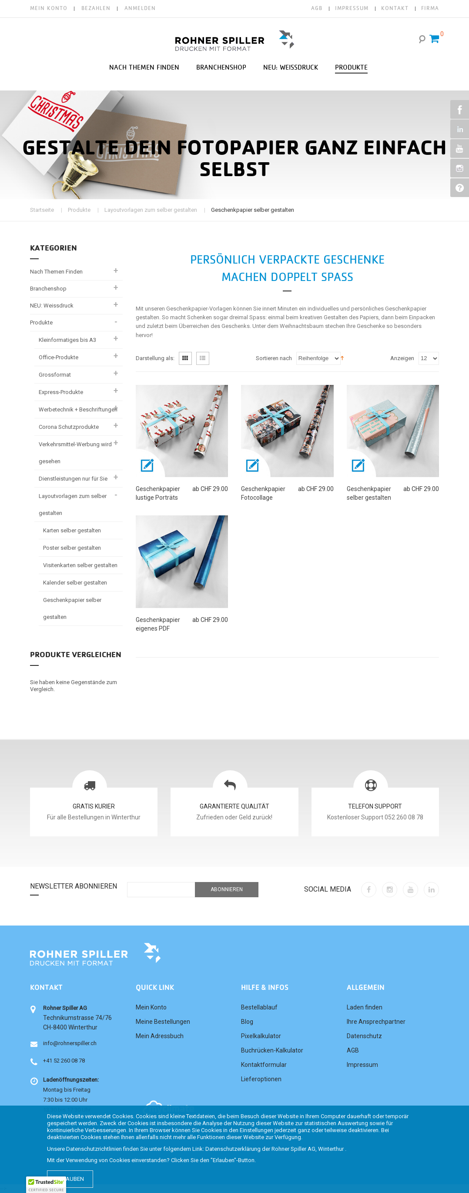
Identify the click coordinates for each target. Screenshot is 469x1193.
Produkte (79, 210)
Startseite (42, 210)
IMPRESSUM (351, 8)
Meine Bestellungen (163, 1021)
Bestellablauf (259, 1007)
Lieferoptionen (261, 1079)
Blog (247, 1021)
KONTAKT (395, 8)
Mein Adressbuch (160, 1036)
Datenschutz (364, 1036)
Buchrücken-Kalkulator (272, 1050)
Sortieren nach (274, 358)
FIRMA (430, 8)
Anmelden (140, 8)
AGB (316, 8)
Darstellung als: (155, 358)
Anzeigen (402, 358)
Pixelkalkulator (261, 1036)
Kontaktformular (264, 1064)
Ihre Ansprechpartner (376, 1021)
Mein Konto (48, 8)
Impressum (362, 1064)
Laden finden (364, 1007)
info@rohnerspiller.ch (70, 1043)
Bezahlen (96, 8)
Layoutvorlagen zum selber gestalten (150, 210)
